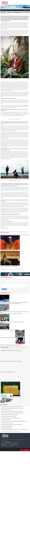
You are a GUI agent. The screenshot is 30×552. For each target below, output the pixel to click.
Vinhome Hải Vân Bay (17, 431)
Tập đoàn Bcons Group (11, 431)
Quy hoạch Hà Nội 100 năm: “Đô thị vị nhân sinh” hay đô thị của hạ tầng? (11, 424)
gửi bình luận (4, 289)
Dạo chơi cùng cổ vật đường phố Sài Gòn (7, 426)
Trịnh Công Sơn (10, 269)
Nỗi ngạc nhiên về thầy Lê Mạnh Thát (6, 427)
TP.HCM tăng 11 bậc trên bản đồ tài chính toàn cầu (8, 416)
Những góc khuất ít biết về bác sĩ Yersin (6, 409)
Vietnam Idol (15, 269)
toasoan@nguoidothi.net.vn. (7, 445)
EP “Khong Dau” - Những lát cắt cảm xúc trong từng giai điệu (8, 266)
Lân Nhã (6, 269)
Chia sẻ (28, 229)
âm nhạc (23, 269)
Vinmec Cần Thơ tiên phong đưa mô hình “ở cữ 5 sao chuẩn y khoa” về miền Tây (11, 313)
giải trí (19, 269)
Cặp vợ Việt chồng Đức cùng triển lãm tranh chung (8, 371)
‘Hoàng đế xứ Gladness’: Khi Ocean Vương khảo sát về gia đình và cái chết (11, 350)
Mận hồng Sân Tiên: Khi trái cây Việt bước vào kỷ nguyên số (9, 414)
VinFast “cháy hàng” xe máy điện (5, 419)
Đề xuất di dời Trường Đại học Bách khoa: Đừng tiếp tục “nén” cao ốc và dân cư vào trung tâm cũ (14, 429)
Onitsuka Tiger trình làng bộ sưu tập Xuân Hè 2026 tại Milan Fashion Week (11, 361)
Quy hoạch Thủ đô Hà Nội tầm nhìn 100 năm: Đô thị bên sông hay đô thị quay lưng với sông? (14, 421)
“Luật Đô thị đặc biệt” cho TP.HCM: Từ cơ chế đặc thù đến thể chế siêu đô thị (12, 406)
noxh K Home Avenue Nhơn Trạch (4, 431)
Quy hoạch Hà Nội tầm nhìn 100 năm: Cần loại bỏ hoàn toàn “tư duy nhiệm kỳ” (12, 411)
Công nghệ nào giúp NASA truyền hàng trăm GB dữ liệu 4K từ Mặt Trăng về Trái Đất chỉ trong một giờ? (14, 302)
